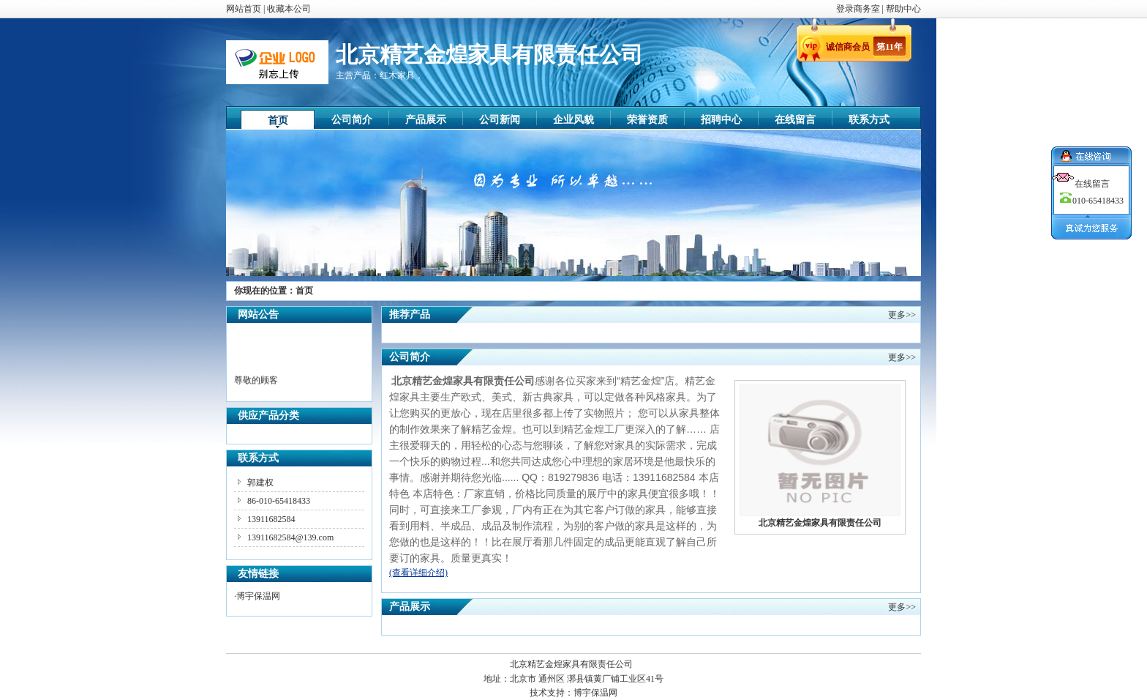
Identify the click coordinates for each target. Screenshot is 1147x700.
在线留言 (795, 119)
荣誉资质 (647, 119)
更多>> (902, 315)
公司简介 (351, 119)
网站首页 (243, 9)
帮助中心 (903, 9)
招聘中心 (721, 119)
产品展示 (425, 119)
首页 (278, 120)
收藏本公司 (289, 9)
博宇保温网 (258, 596)
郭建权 (260, 482)
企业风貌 (573, 119)
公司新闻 (499, 119)
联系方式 (869, 119)
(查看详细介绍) (418, 572)
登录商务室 (859, 9)
